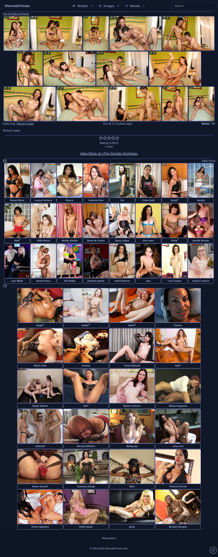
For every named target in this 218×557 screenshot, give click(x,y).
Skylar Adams (40, 405)
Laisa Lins (178, 446)
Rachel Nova (43, 280)
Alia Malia (69, 280)
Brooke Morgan (178, 526)
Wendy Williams (86, 446)
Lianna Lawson (200, 280)
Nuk (178, 365)
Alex (17, 240)
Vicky (174, 240)
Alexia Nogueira (178, 405)
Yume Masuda (132, 365)
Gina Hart (148, 240)
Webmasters (109, 538)
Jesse (132, 526)
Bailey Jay (132, 446)
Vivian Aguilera (40, 526)
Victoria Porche (178, 486)
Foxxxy (178, 325)
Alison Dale (40, 365)
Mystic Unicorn (132, 405)
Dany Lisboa (122, 240)
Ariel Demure (122, 280)
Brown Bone (17, 200)
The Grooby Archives (16, 14)
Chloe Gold (148, 200)
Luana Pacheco (43, 200)
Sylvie (132, 325)
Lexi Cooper (174, 280)
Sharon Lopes (25, 124)
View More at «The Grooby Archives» (109, 153)
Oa (122, 200)
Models (83, 6)
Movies (135, 6)
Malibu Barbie (70, 240)
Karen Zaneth (40, 486)
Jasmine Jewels (96, 280)
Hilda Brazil (43, 240)
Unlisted (40, 446)
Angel (40, 325)
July (148, 280)
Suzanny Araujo (86, 486)
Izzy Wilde (17, 280)
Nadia (86, 325)
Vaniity (201, 200)
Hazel (174, 200)
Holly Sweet (86, 526)
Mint (132, 486)
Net (86, 405)
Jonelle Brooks (200, 240)
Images (109, 6)
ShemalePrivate (17, 5)
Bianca (70, 200)
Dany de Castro (96, 240)
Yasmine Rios (96, 200)
